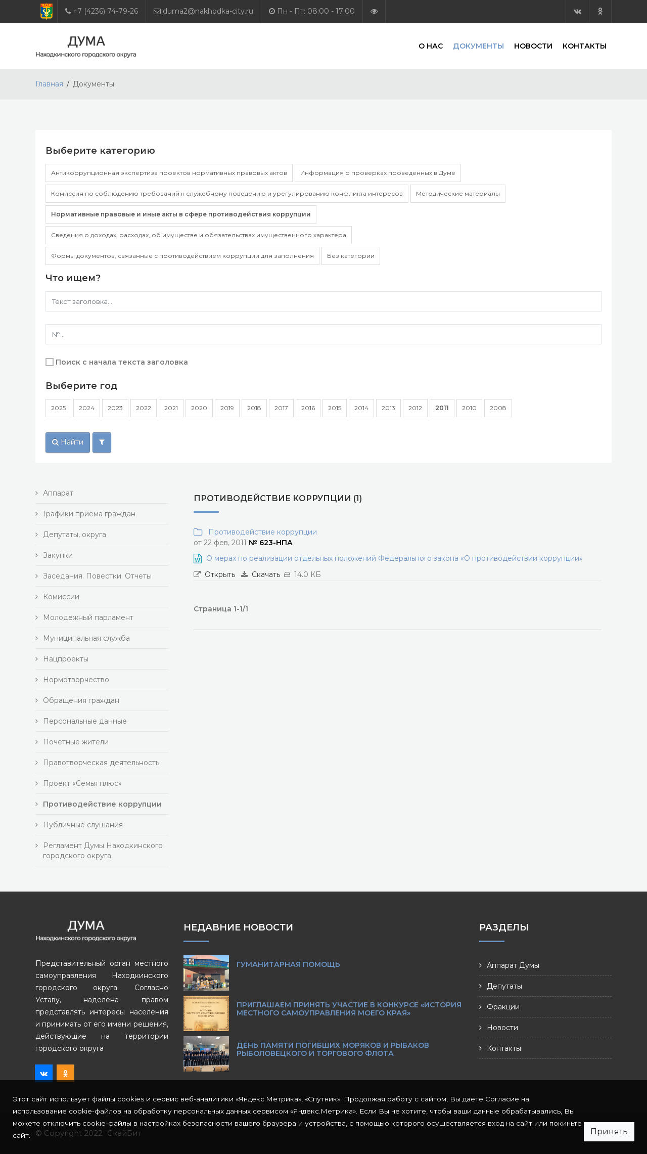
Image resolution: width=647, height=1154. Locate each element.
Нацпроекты (65, 658)
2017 (281, 408)
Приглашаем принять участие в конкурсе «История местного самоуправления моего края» (349, 1008)
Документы (478, 45)
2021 (171, 408)
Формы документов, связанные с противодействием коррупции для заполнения (182, 255)
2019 (227, 408)
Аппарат (58, 493)
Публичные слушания (83, 824)
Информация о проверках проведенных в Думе (377, 172)
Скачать (266, 574)
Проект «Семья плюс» (82, 783)
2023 (115, 408)
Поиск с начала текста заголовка (122, 362)
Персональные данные (85, 721)
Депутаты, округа (74, 534)
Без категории (351, 255)
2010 (469, 408)
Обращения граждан (81, 700)
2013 (388, 408)
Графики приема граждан (89, 513)
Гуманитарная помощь (288, 964)
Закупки (58, 555)
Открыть (220, 574)
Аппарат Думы (513, 965)
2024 (87, 408)
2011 (442, 408)
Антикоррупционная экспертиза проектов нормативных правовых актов (169, 172)
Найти (67, 442)
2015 (334, 408)
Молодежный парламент (88, 617)
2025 (58, 408)
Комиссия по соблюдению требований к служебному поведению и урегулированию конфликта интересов (227, 193)
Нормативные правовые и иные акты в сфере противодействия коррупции (181, 214)
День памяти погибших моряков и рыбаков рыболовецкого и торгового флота (333, 1049)
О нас (431, 45)
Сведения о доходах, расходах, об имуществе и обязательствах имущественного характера (198, 235)
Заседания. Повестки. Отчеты (97, 576)
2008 (498, 408)
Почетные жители (76, 741)
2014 (361, 408)
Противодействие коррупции (260, 532)
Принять (609, 1131)
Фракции (503, 1006)
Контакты (585, 45)
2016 (308, 408)
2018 (254, 408)
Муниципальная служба (86, 638)
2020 (199, 408)
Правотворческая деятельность (101, 762)
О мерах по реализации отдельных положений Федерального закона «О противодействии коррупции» (394, 558)
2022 (143, 408)
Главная (49, 83)
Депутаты (504, 986)
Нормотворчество (76, 679)
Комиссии (61, 596)
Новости (533, 45)
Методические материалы (458, 193)
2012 (415, 408)
